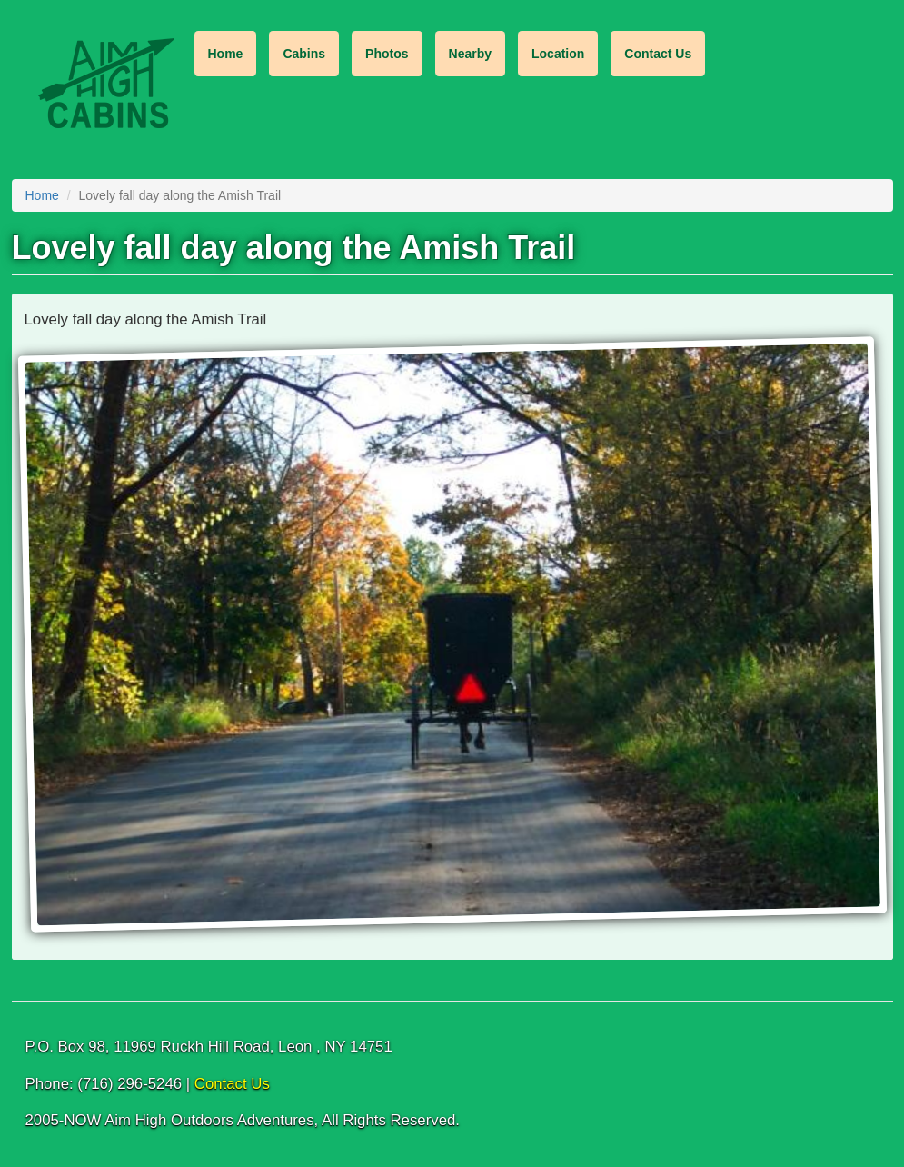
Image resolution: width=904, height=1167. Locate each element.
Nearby (470, 53)
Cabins (304, 53)
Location (557, 53)
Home (225, 53)
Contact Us (657, 53)
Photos (386, 53)
